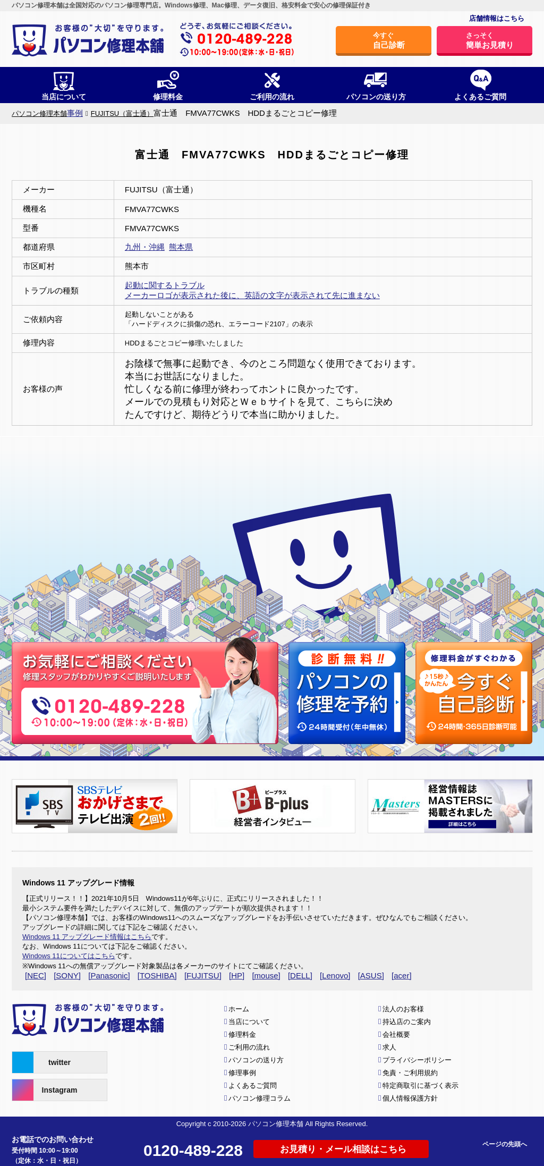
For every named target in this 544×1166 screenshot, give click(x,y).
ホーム (238, 1009)
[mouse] (266, 975)
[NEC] (35, 975)
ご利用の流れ (249, 1047)
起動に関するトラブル (165, 285)
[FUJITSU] (203, 975)
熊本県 (181, 246)
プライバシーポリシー (417, 1060)
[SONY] (67, 975)
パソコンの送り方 (256, 1060)
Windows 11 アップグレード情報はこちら (86, 937)
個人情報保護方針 (410, 1098)
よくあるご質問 (252, 1085)
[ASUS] (371, 975)
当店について (249, 1022)
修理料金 (242, 1034)
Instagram (44, 1090)
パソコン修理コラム (259, 1098)
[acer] (402, 975)
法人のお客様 (403, 1009)
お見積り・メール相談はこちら (343, 1149)
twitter (41, 1062)
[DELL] (300, 975)
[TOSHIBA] (157, 975)
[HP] (236, 975)
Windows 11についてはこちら (68, 956)
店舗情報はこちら (496, 18)
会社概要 (396, 1034)
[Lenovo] (335, 975)
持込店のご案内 (406, 1022)
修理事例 (242, 1073)
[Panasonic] (109, 975)
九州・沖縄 (145, 246)
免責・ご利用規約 (410, 1073)
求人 (389, 1047)
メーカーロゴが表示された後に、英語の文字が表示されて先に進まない (252, 295)
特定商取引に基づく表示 (420, 1085)
